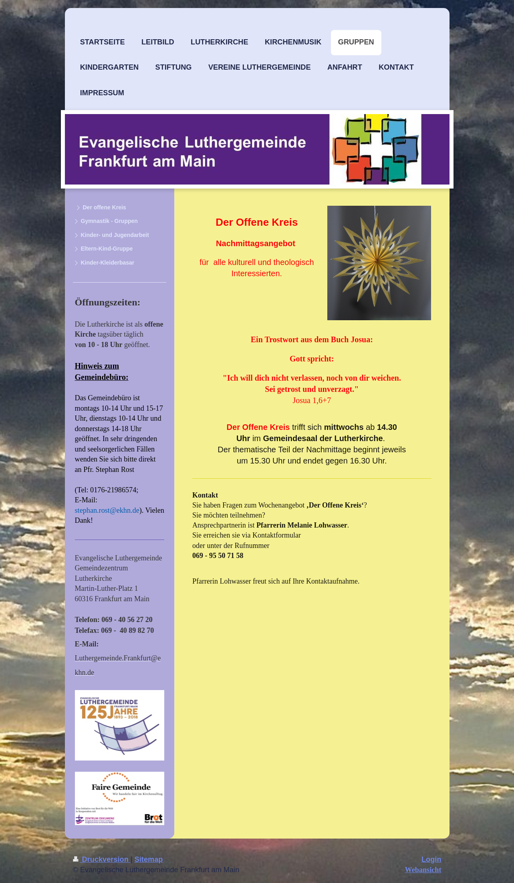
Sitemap (149, 859)
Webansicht (423, 870)
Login (431, 859)
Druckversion (102, 859)
